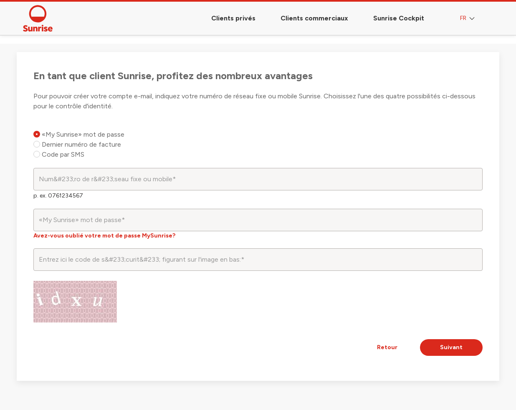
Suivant (451, 347)
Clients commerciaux (314, 18)
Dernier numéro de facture (77, 144)
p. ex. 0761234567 (58, 195)
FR (468, 18)
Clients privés (233, 18)
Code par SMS (58, 154)
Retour (387, 347)
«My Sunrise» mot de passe (78, 134)
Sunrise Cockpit (398, 18)
